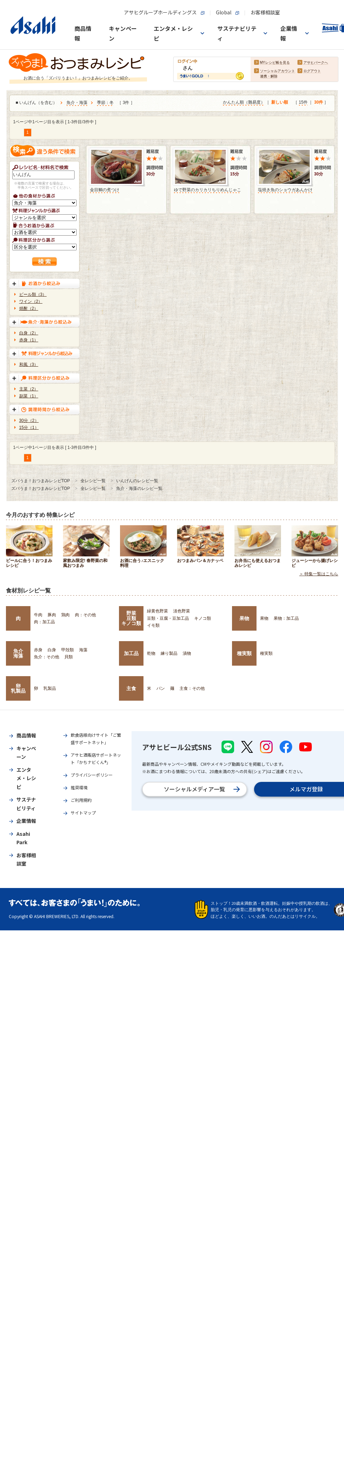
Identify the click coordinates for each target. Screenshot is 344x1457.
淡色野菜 (181, 611)
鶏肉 (65, 614)
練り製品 (169, 653)
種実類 (244, 653)
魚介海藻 (18, 653)
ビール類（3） (33, 294)
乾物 (151, 653)
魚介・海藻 (76, 102)
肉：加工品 (44, 621)
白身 (52, 649)
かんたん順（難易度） (244, 102)
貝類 (68, 656)
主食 (131, 688)
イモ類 (153, 625)
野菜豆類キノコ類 (131, 618)
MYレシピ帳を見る (275, 63)
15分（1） (29, 427)
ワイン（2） (31, 301)
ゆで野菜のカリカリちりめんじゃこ (207, 189)
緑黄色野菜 (157, 611)
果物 (244, 618)
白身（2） (28, 333)
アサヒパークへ (315, 63)
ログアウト (312, 71)
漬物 (187, 653)
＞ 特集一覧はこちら (318, 574)
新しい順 (279, 102)
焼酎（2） (28, 308)
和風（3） (28, 364)
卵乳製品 (18, 688)
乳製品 (49, 688)
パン (160, 688)
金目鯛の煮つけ (104, 189)
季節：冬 (105, 102)
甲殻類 (67, 649)
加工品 (131, 653)
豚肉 (52, 614)
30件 (318, 102)
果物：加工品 (286, 618)
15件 (303, 102)
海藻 (83, 649)
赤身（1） (28, 340)
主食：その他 (192, 688)
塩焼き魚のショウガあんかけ (285, 189)
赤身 (38, 649)
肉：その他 (85, 614)
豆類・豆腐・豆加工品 (168, 618)
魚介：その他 (46, 656)
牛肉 (38, 614)
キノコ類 (202, 618)
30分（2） (29, 420)
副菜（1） (28, 396)
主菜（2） (28, 389)
